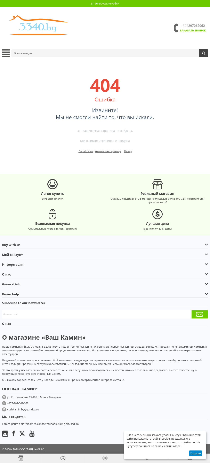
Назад (128, 151)
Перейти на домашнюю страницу (100, 151)
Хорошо (195, 453)
